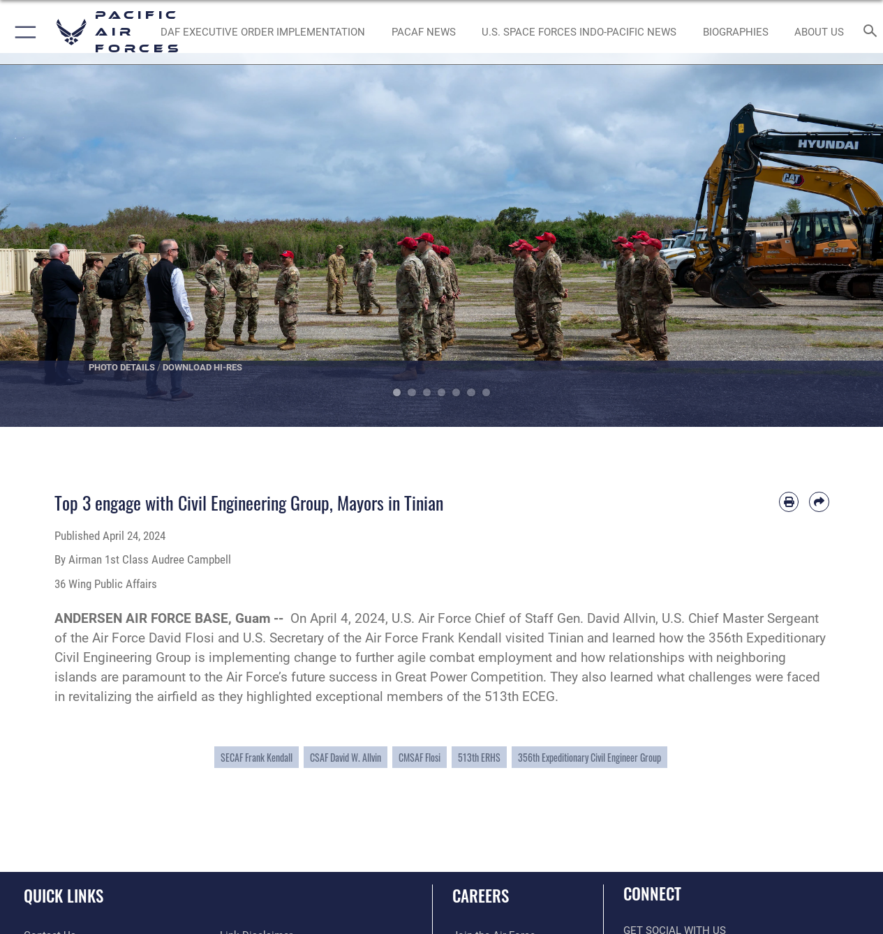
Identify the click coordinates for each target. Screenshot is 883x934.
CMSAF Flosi (419, 757)
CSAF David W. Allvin (345, 757)
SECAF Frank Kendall (256, 757)
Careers (480, 895)
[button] (22, 32)
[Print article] (789, 501)
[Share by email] (819, 501)
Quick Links (63, 895)
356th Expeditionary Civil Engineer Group (589, 757)
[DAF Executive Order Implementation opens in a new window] (263, 32)
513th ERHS (479, 757)
